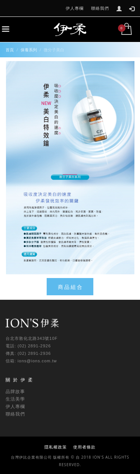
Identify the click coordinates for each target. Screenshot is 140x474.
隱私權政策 (55, 447)
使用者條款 (84, 447)
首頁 (10, 49)
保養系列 (29, 49)
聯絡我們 (100, 8)
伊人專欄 (75, 8)
